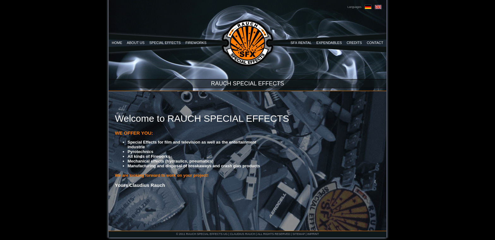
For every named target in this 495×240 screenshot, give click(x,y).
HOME (117, 43)
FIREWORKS (196, 43)
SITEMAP (299, 234)
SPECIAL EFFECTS (165, 43)
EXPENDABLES (329, 43)
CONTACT (375, 43)
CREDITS (354, 43)
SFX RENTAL (301, 43)
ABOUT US (136, 43)
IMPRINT (313, 234)
